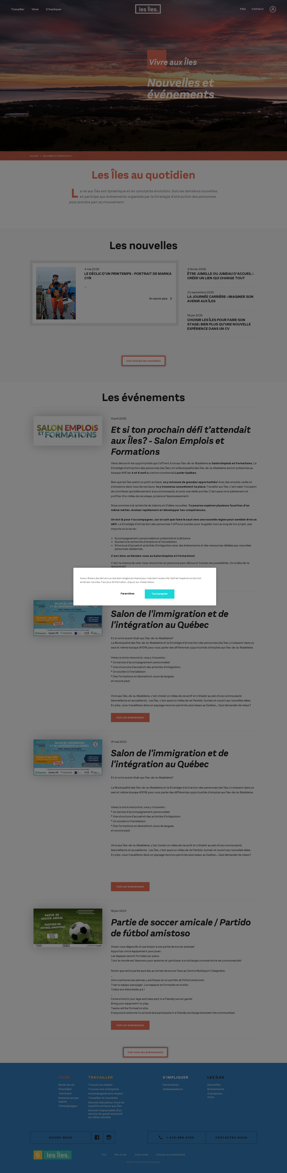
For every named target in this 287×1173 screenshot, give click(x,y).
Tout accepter (160, 594)
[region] (144, 586)
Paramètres (127, 593)
